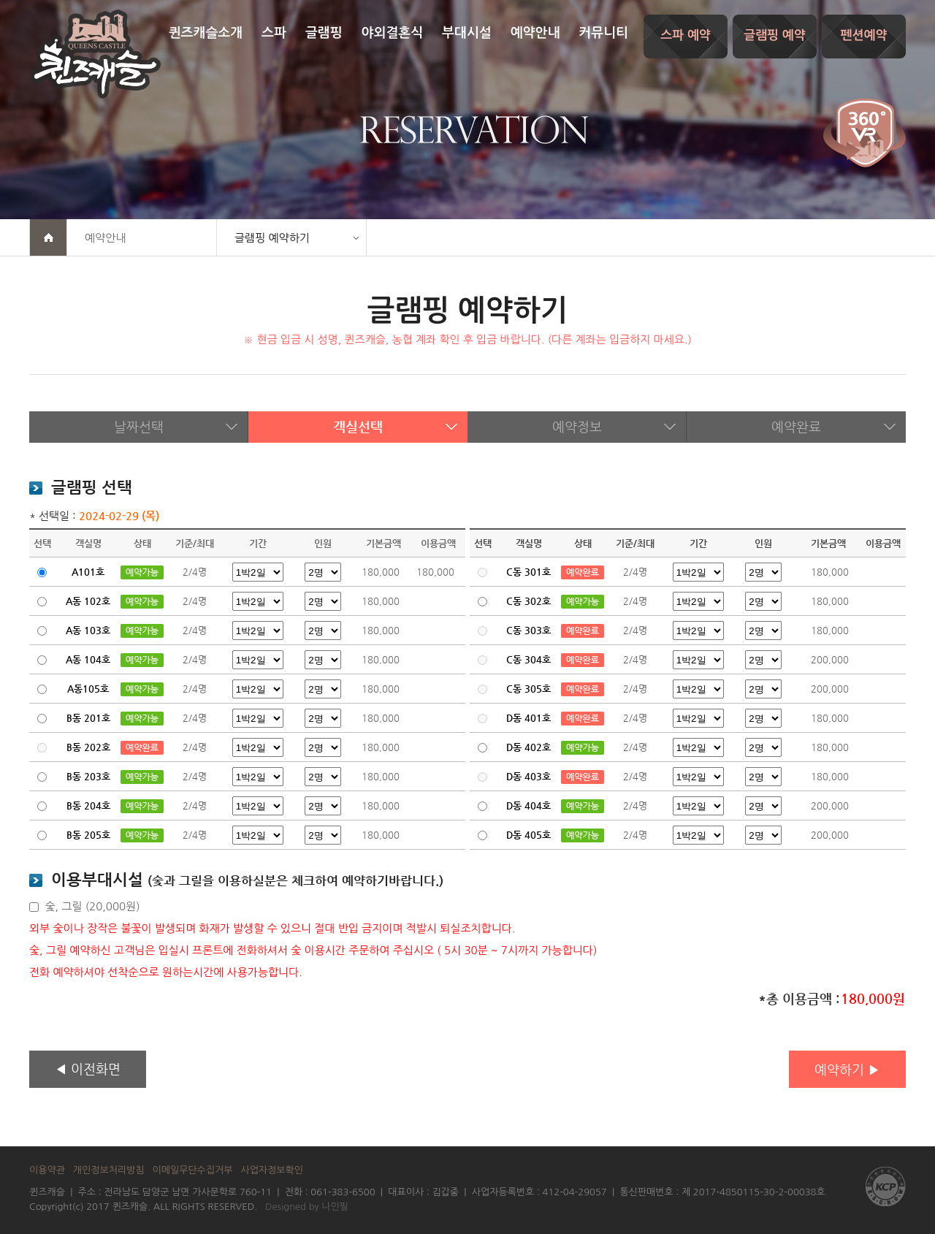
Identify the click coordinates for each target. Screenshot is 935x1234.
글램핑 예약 (775, 35)
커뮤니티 (603, 32)
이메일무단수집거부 (193, 1170)
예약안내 (535, 32)
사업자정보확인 (271, 1170)
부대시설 (467, 32)
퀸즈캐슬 (95, 54)
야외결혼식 (393, 32)
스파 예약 (685, 35)
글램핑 (324, 32)
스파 (274, 32)
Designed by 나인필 (306, 1206)
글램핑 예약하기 (272, 237)
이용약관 (47, 1170)
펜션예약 (864, 35)
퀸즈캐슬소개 (206, 32)
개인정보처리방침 (109, 1170)
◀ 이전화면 (88, 1068)
